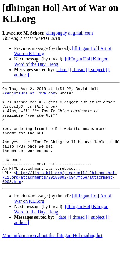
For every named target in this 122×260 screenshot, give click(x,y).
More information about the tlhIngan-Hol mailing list (52, 254)
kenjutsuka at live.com (30, 94)
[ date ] (62, 69)
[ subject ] (97, 69)
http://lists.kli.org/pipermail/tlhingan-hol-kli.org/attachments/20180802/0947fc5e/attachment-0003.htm (59, 196)
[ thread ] (78, 69)
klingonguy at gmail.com (69, 32)
